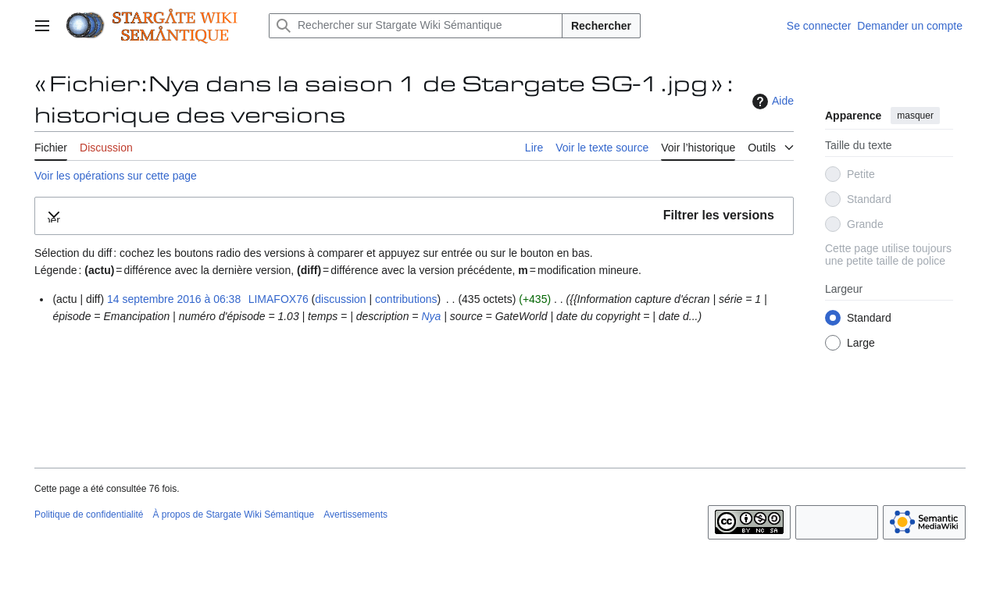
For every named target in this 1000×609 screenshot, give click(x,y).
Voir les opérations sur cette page (115, 175)
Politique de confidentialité (88, 514)
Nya (431, 316)
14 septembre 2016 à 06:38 (174, 299)
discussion (340, 299)
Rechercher (601, 26)
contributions (406, 299)
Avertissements (355, 514)
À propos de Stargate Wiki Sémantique (233, 514)
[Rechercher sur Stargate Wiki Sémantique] (415, 25)
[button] (414, 216)
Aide (771, 101)
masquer (915, 115)
